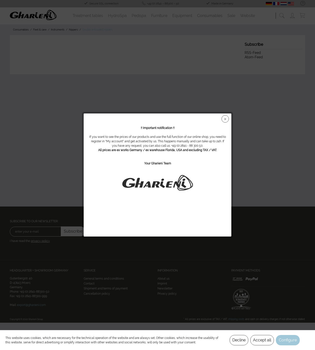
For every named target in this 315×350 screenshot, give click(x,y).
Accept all (262, 340)
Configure (288, 340)
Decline (239, 340)
